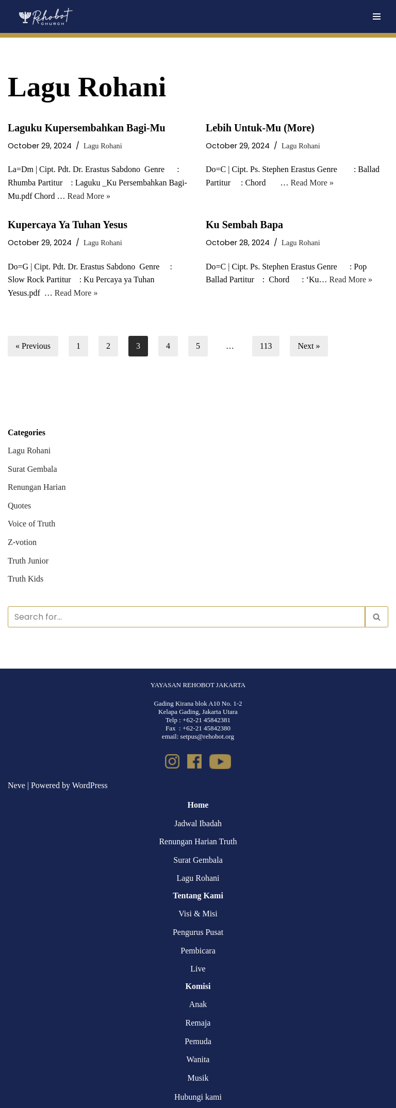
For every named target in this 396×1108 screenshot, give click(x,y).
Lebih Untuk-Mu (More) (260, 127)
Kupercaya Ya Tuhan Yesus (67, 224)
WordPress (90, 785)
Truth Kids (25, 578)
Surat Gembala (32, 469)
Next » (309, 346)
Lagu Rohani (103, 146)
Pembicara (198, 950)
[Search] (186, 616)
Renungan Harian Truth (198, 841)
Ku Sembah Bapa (244, 224)
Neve (16, 785)
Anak (198, 1004)
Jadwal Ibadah (198, 823)
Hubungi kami (198, 1097)
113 (266, 346)
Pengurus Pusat (198, 932)
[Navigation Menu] (376, 16)
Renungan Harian (36, 487)
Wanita (198, 1059)
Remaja (198, 1022)
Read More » (89, 196)
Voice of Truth (31, 523)
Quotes (19, 505)
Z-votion (22, 542)
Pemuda (198, 1041)
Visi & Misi (198, 913)
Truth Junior (28, 560)
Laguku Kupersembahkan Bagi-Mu (87, 127)
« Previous (33, 346)
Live (197, 968)
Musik (198, 1077)
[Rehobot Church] (45, 16)
